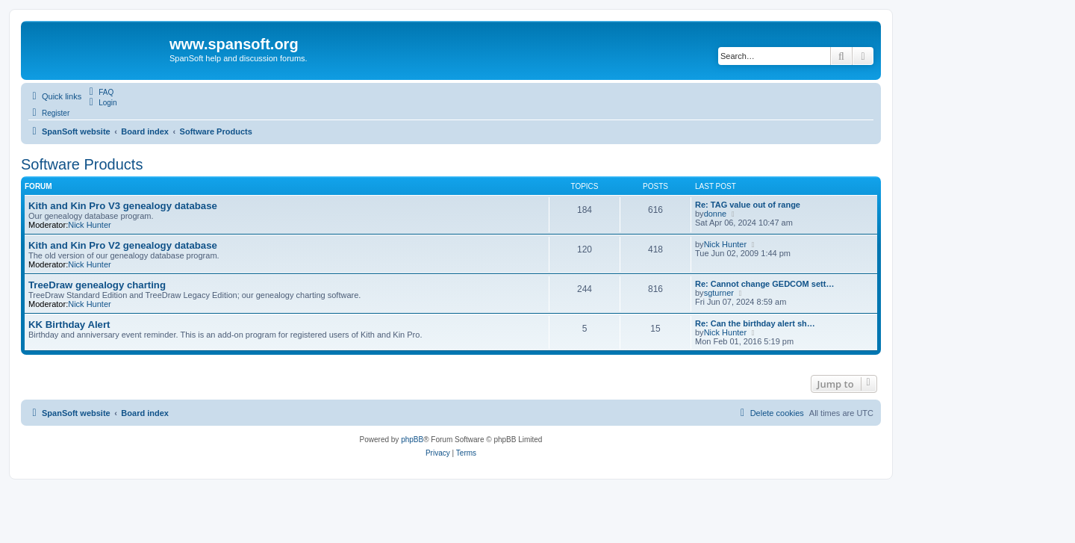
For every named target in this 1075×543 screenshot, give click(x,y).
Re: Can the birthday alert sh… (755, 323)
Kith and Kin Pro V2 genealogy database (122, 245)
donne (715, 213)
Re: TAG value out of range (747, 204)
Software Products (82, 164)
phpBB (412, 439)
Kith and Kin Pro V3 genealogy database (122, 205)
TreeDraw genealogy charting (97, 285)
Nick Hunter (89, 224)
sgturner (719, 292)
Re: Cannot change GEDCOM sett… (764, 283)
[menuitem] (99, 92)
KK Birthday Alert (69, 324)
